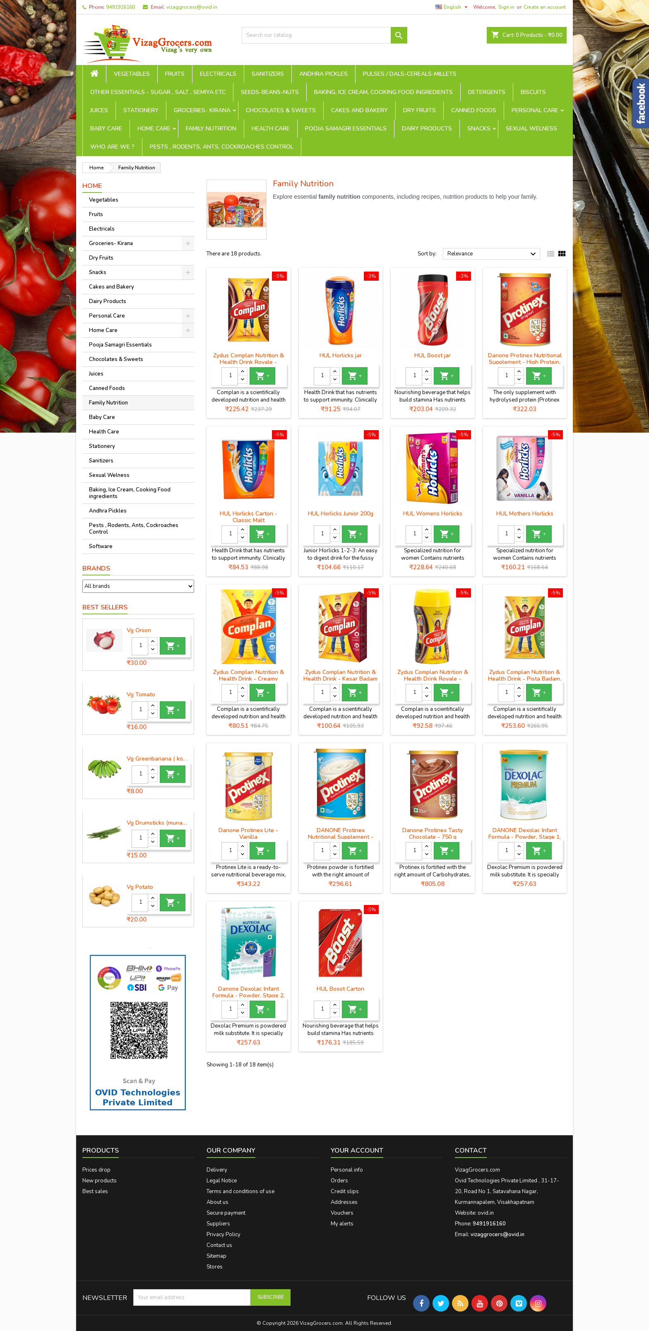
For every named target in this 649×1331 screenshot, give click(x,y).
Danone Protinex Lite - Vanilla (248, 833)
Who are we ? (112, 147)
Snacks (478, 128)
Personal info (347, 1170)
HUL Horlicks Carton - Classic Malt (248, 517)
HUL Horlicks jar (341, 355)
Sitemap (216, 1256)
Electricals (218, 74)
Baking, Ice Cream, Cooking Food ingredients (383, 92)
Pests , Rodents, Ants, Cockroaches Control (221, 147)
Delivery (217, 1170)
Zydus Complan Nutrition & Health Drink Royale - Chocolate (248, 362)
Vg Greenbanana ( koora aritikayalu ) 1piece (158, 759)
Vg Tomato (141, 694)
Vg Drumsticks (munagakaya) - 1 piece (158, 823)
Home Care (154, 128)
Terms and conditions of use (240, 1191)
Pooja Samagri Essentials (346, 128)
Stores (215, 1267)
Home (92, 185)
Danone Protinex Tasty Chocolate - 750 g (432, 833)
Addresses (344, 1202)
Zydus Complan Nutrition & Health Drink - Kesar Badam (340, 675)
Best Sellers (104, 607)
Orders (339, 1180)
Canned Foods (473, 110)
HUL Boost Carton (340, 989)
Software (101, 546)
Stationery (141, 110)
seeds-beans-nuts (270, 92)
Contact (471, 1150)
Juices (99, 110)
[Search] (324, 35)
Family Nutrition (211, 128)
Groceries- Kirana (202, 110)
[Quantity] (140, 646)
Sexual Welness (531, 128)
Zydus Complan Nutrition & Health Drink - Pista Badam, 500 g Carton (524, 678)
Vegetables (132, 74)
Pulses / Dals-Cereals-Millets (410, 74)
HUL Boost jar (432, 355)
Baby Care (106, 128)
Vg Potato (140, 887)
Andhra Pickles (323, 74)
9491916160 (120, 7)
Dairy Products (427, 128)
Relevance (492, 254)
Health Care (271, 128)
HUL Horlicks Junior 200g (340, 513)
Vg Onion (139, 630)
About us (217, 1202)
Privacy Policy (223, 1234)
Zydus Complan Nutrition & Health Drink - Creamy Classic (248, 678)
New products (99, 1180)
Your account (357, 1150)
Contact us (219, 1245)
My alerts (342, 1224)
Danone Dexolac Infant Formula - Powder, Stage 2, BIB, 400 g (248, 995)
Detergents (486, 92)
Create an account (545, 7)
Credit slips (345, 1191)
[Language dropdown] (452, 7)
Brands (96, 568)
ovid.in (486, 1213)
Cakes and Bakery (359, 110)
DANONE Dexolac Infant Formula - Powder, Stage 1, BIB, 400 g (524, 836)
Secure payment (226, 1213)
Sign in (506, 7)
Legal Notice (222, 1180)
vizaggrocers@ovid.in (191, 7)
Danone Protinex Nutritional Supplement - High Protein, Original (525, 362)
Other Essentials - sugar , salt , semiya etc (158, 92)
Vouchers (342, 1213)
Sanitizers (268, 74)
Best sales (95, 1191)
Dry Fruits (419, 110)
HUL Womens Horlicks (432, 513)
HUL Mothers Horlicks (524, 513)
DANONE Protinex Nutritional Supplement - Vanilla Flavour (340, 836)
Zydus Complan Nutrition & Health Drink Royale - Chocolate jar (432, 678)
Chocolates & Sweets (281, 110)
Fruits (175, 74)
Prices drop (96, 1170)
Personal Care (535, 110)
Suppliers (218, 1224)
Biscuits (533, 92)
